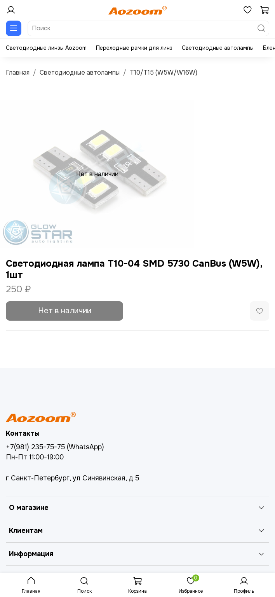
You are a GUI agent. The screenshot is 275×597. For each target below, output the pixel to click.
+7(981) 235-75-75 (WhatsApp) (55, 447)
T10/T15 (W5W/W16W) (163, 72)
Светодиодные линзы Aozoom (46, 47)
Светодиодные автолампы (218, 47)
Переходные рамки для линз (134, 47)
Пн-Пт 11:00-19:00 (35, 457)
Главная (18, 72)
